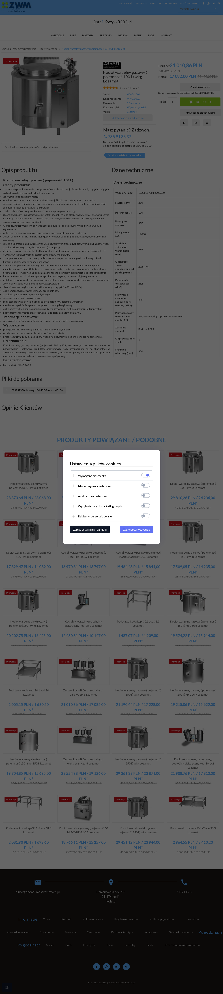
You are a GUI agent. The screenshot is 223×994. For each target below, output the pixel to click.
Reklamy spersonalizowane (95, 516)
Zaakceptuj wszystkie (136, 529)
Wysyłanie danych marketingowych (100, 506)
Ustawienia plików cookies (95, 463)
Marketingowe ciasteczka (94, 486)
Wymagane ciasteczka (92, 475)
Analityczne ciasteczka (92, 496)
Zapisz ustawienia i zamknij (90, 529)
